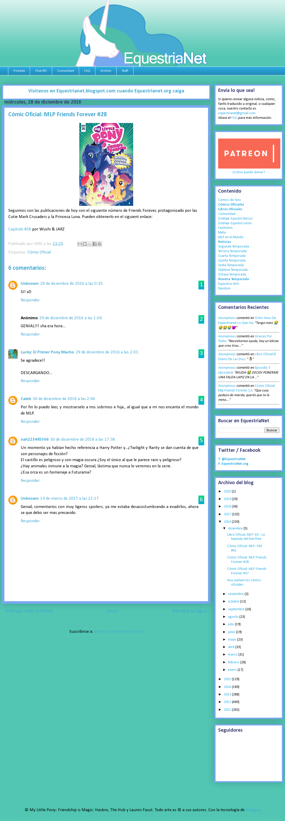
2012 (228, 702)
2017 (228, 514)
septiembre (236, 609)
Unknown (30, 283)
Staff (125, 70)
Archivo (106, 70)
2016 (228, 522)
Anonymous (227, 318)
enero (233, 670)
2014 (228, 687)
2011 (228, 710)
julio (231, 624)
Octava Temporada (232, 275)
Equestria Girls (228, 284)
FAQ (87, 70)
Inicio (112, 611)
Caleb (26, 399)
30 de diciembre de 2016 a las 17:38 (82, 439)
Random (224, 288)
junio (232, 632)
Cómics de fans (229, 200)
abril (231, 647)
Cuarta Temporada (232, 256)
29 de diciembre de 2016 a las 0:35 (71, 283)
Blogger (253, 810)
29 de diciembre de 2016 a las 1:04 (70, 318)
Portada (19, 70)
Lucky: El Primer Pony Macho (47, 352)
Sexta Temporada (231, 265)
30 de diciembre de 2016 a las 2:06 (64, 399)
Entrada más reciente (29, 611)
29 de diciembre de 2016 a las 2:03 (107, 352)
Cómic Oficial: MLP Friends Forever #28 (247, 560)
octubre (234, 602)
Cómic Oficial (39, 252)
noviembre (236, 594)
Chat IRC (41, 70)
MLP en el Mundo (231, 237)
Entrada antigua (189, 611)
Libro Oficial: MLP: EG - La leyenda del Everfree (246, 537)
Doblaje (235, 219)
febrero (234, 662)
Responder (30, 300)
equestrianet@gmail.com (236, 113)
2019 (228, 499)
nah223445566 (35, 439)
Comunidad (65, 70)
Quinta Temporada (232, 261)
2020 (228, 491)
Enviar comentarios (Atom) (118, 631)
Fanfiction (225, 228)
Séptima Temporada (233, 270)
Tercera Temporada (232, 251)
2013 (228, 694)
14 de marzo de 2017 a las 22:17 (69, 498)
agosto (233, 617)
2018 (228, 506)
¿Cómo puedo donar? (248, 172)
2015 (228, 679)
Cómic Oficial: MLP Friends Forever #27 (247, 571)
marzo (233, 655)
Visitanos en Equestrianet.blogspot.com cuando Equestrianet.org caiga (106, 91)
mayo (232, 640)
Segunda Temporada (233, 247)
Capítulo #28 (19, 229)
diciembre (236, 529)
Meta (222, 233)
